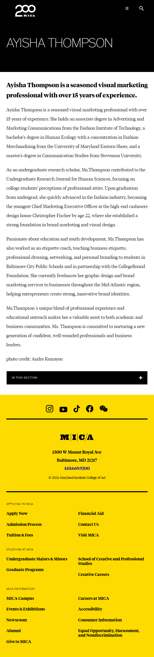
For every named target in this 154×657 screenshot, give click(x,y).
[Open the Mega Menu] (127, 8)
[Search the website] (141, 8)
